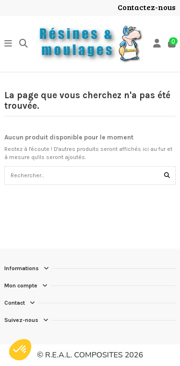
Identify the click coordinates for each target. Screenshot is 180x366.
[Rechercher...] (167, 175)
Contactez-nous (147, 7)
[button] (20, 349)
